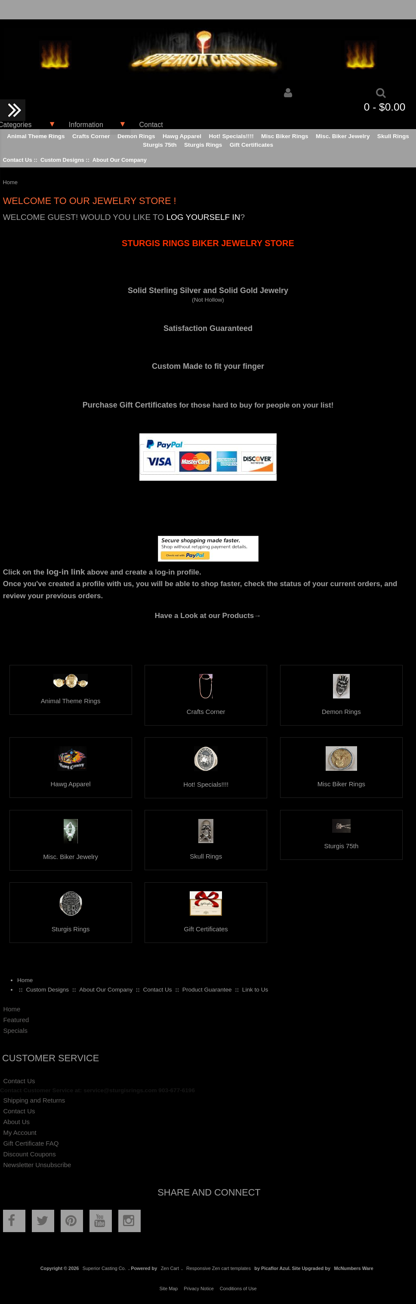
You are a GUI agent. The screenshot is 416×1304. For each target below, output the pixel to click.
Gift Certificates (251, 145)
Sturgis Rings (203, 145)
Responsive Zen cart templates (218, 1268)
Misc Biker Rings (284, 136)
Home (25, 980)
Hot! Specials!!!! (231, 136)
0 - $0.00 (385, 107)
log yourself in (203, 217)
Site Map (168, 1288)
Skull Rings (393, 136)
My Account (19, 1132)
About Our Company (119, 160)
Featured (16, 1019)
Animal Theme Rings (36, 136)
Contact (151, 124)
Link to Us (255, 989)
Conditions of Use (238, 1288)
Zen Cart (170, 1268)
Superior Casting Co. (104, 1268)
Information (86, 124)
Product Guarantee (207, 989)
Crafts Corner (91, 136)
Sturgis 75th (160, 145)
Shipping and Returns (34, 1100)
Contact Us (17, 160)
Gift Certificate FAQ (31, 1143)
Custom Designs (62, 160)
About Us (16, 1121)
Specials (15, 1030)
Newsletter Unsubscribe (37, 1164)
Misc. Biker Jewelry (343, 136)
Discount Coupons (29, 1154)
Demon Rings (136, 136)
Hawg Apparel (182, 136)
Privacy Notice (199, 1288)
